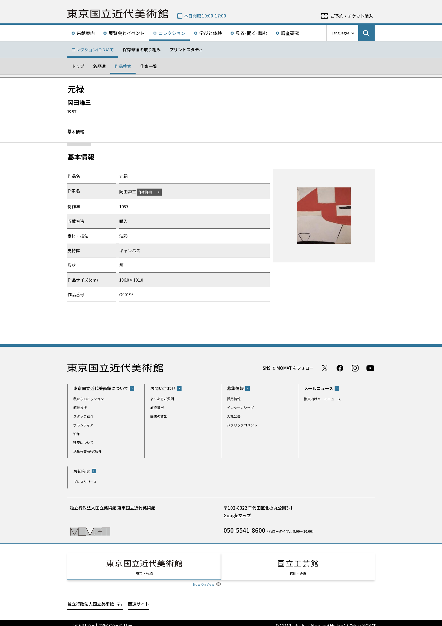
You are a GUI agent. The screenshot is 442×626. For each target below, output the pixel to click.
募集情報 (235, 388)
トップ (78, 66)
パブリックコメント (242, 425)
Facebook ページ (340, 367)
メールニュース (318, 388)
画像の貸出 (158, 416)
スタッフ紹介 (83, 416)
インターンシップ (240, 407)
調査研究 (290, 33)
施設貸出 (157, 407)
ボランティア (83, 425)
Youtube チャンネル (370, 367)
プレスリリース (85, 481)
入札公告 (233, 416)
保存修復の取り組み (142, 49)
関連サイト (138, 598)
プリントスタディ (186, 49)
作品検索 (122, 66)
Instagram (355, 367)
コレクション (171, 33)
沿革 (76, 433)
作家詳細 (148, 191)
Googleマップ (237, 515)
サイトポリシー (83, 620)
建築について (83, 442)
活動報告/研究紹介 (87, 451)
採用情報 (233, 398)
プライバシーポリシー (115, 620)
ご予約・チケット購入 (352, 16)
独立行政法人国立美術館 (90, 598)
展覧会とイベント (127, 33)
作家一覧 (148, 66)
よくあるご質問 (162, 398)
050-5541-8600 (244, 530)
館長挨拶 (80, 407)
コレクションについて (93, 49)
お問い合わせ (163, 388)
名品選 (99, 66)
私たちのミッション (88, 398)
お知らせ (81, 471)
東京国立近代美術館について (100, 388)
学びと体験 (210, 33)
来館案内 (86, 33)
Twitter (325, 367)
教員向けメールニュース (322, 398)
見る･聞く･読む (251, 33)
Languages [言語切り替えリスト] (341, 32)
